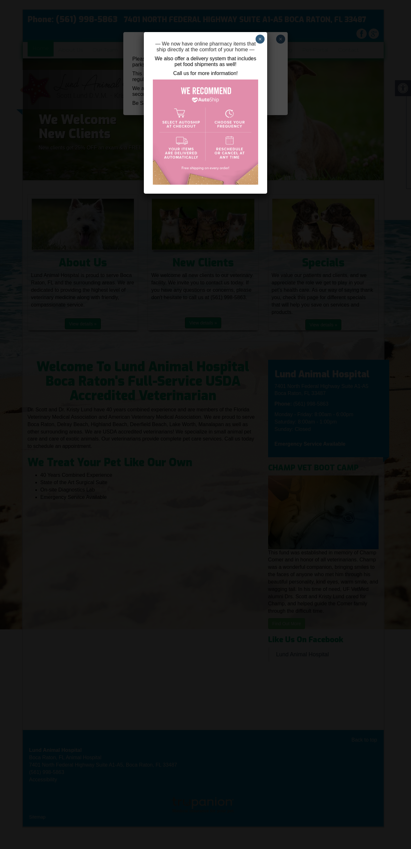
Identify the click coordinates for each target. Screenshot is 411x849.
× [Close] (260, 39)
